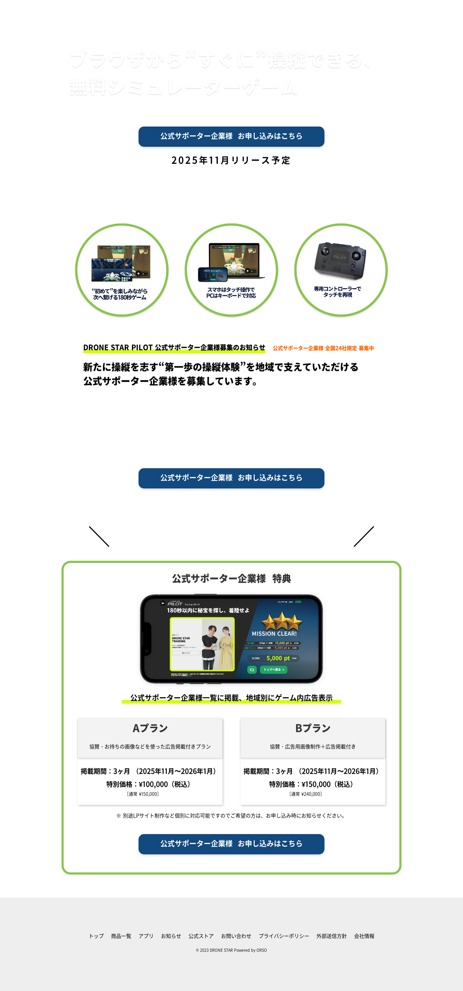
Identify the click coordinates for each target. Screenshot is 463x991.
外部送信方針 (332, 936)
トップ (96, 936)
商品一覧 (121, 936)
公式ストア (201, 936)
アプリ (146, 936)
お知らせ (171, 936)
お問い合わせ (236, 936)
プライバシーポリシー (284, 936)
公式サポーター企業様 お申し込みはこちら (231, 136)
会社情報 (364, 936)
